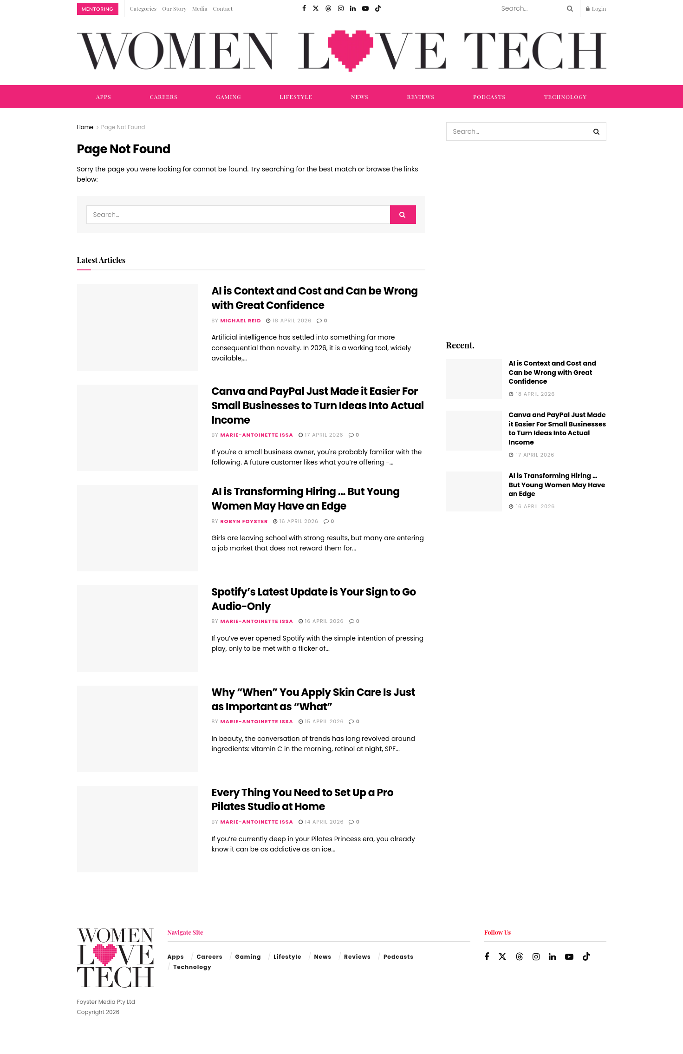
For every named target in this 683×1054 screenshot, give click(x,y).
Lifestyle (296, 96)
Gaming (228, 96)
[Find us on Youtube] (365, 8)
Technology (565, 96)
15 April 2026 (321, 721)
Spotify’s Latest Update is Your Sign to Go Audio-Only (314, 599)
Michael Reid (241, 320)
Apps (103, 96)
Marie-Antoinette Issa (257, 435)
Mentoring (98, 9)
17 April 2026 (321, 435)
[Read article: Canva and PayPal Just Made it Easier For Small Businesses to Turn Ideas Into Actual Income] (137, 428)
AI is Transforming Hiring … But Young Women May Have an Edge (306, 498)
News (360, 96)
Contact (223, 8)
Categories (143, 8)
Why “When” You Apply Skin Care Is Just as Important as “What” (314, 699)
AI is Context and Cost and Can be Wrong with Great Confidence (315, 298)
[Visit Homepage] (341, 51)
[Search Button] (568, 8)
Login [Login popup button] (596, 8)
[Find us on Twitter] (315, 8)
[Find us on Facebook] (304, 8)
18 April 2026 (289, 320)
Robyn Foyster (244, 521)
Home (85, 127)
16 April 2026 (296, 521)
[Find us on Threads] (328, 8)
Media (200, 8)
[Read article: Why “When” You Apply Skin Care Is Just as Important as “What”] (137, 729)
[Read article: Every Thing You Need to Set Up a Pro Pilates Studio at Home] (137, 829)
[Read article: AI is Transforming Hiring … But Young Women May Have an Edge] (137, 528)
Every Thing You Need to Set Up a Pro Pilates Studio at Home (303, 800)
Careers (163, 96)
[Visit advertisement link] (526, 239)
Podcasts (489, 96)
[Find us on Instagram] (341, 8)
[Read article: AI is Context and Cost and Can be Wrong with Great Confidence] (137, 327)
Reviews (421, 96)
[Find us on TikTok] (378, 8)
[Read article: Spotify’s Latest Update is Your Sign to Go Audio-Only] (137, 628)
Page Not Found (123, 127)
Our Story (174, 8)
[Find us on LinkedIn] (353, 8)
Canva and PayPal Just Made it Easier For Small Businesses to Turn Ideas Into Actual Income (318, 405)
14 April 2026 (321, 821)
